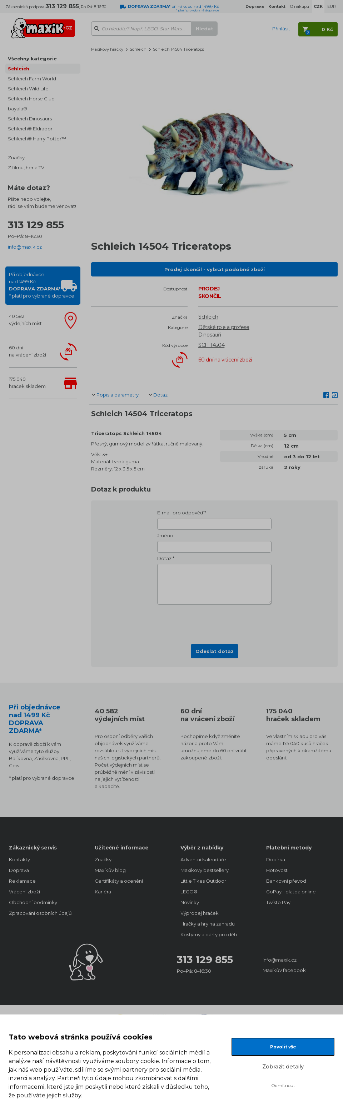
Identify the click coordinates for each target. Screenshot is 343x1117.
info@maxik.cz (25, 247)
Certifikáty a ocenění (119, 881)
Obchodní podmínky (33, 902)
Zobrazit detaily (283, 1066)
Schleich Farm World (32, 78)
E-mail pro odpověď (180, 512)
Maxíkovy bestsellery (204, 870)
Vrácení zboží (24, 891)
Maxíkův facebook (284, 970)
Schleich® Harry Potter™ (37, 138)
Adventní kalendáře (203, 859)
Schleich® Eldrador (30, 128)
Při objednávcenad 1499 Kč (41, 285)
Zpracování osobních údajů (40, 913)
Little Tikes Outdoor (203, 881)
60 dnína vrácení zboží (27, 351)
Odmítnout (283, 1085)
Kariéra (103, 891)
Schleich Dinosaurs (30, 118)
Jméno (165, 535)
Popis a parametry (117, 395)
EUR (331, 6)
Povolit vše (283, 1046)
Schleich (18, 68)
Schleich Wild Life (28, 88)
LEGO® (189, 891)
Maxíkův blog (110, 870)
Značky (16, 157)
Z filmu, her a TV (26, 167)
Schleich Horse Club (31, 98)
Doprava (19, 870)
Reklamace (22, 881)
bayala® (17, 108)
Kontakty (19, 859)
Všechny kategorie (32, 58)
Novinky (189, 902)
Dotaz (160, 395)
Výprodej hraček (199, 913)
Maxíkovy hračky (107, 49)
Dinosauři (209, 334)
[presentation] (214, 622)
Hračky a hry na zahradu (207, 924)
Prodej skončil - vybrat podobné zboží (214, 269)
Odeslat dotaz (214, 651)
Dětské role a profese (223, 327)
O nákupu (299, 6)
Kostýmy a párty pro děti (208, 934)
